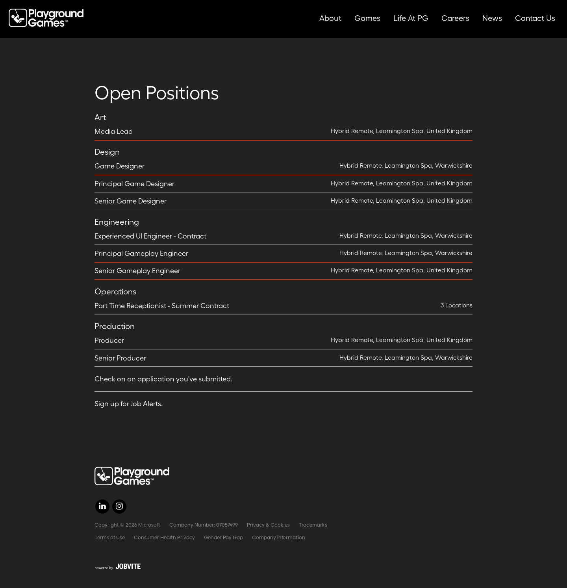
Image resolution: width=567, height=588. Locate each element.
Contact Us (535, 18)
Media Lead (113, 131)
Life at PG (410, 18)
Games (367, 18)
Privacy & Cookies (268, 525)
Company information (278, 537)
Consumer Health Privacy (164, 537)
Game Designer (119, 166)
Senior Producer (120, 358)
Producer (109, 340)
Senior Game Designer (130, 201)
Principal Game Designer (134, 184)
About (330, 18)
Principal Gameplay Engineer (141, 253)
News (492, 18)
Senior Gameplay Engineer (137, 271)
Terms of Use (109, 537)
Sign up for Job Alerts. (128, 404)
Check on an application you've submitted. (163, 379)
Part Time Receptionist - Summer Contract (161, 306)
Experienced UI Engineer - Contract (150, 236)
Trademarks (313, 525)
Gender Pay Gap (223, 537)
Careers (455, 18)
